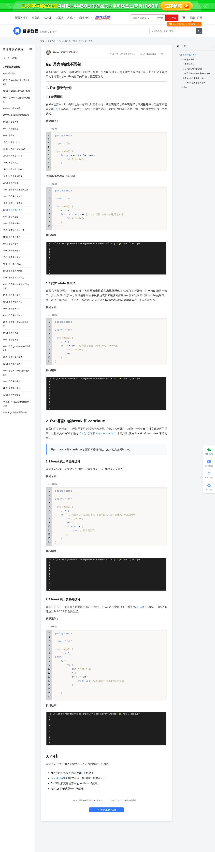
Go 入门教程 (64, 41)
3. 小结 (184, 87)
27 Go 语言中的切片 (11, 257)
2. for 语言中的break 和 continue (195, 73)
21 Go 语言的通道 (10, 217)
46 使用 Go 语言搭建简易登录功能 (16, 404)
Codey (53, 52)
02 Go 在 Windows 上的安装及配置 (16, 82)
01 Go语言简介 (9, 73)
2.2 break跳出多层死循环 (194, 83)
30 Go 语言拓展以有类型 (13, 277)
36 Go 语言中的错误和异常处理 (15, 324)
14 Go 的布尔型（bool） (13, 169)
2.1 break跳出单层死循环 (194, 78)
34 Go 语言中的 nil (11, 308)
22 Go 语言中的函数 (11, 223)
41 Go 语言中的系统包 (12, 364)
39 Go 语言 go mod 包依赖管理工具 (16, 348)
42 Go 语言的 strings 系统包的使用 (16, 373)
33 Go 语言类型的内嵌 (12, 302)
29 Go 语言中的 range (12, 271)
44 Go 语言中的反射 (11, 388)
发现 (71, 17)
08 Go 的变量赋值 (10, 129)
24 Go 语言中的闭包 (11, 237)
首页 (42, 41)
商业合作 (85, 17)
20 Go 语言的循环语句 (12, 210)
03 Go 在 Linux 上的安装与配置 (16, 91)
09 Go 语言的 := (10, 135)
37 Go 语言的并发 (10, 333)
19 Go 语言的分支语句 (12, 203)
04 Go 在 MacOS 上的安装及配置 (16, 100)
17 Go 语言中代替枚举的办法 (15, 189)
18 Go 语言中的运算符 (12, 196)
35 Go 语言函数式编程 (12, 315)
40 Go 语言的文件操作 (12, 357)
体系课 (59, 17)
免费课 (36, 17)
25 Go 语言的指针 (10, 244)
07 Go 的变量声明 (10, 122)
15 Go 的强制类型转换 (12, 176)
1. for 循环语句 (187, 59)
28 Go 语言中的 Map (12, 264)
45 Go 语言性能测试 (11, 395)
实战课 (48, 17)
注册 (199, 17)
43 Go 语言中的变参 (11, 381)
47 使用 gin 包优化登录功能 (15, 412)
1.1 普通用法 (189, 64)
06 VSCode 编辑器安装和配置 (16, 115)
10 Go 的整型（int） (12, 142)
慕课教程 (52, 41)
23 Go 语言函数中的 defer (14, 230)
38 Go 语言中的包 (10, 340)
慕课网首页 (21, 17)
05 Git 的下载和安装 (11, 108)
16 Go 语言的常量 (10, 183)
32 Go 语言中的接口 (11, 295)
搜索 (172, 18)
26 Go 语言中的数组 (11, 250)
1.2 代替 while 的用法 (192, 69)
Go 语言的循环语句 (187, 55)
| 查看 (192, 24)
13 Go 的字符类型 (10, 162)
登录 (192, 17)
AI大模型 (159, 18)
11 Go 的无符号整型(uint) (14, 149)
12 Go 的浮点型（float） (13, 156)
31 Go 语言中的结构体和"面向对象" (16, 286)
